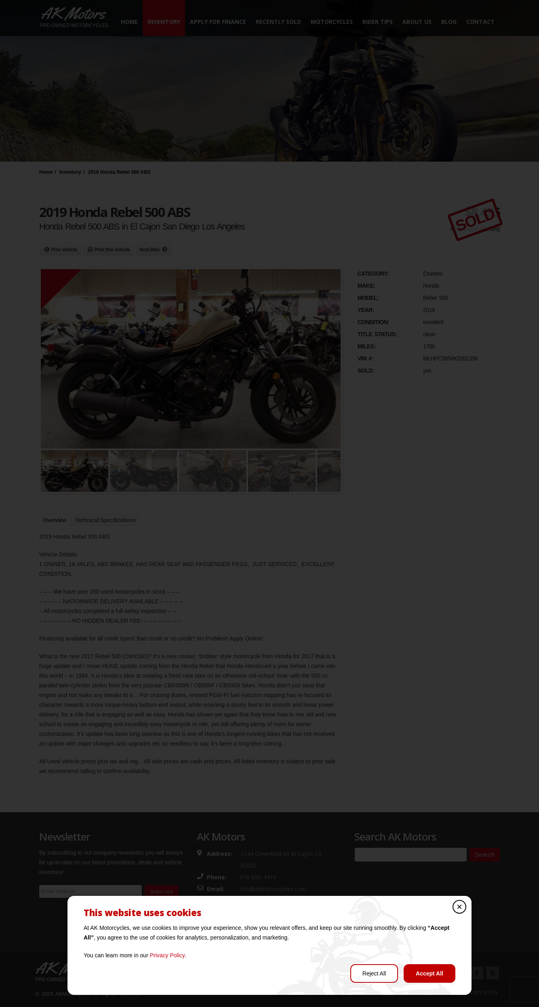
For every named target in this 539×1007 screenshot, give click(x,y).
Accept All (429, 973)
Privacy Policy (167, 955)
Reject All (374, 973)
